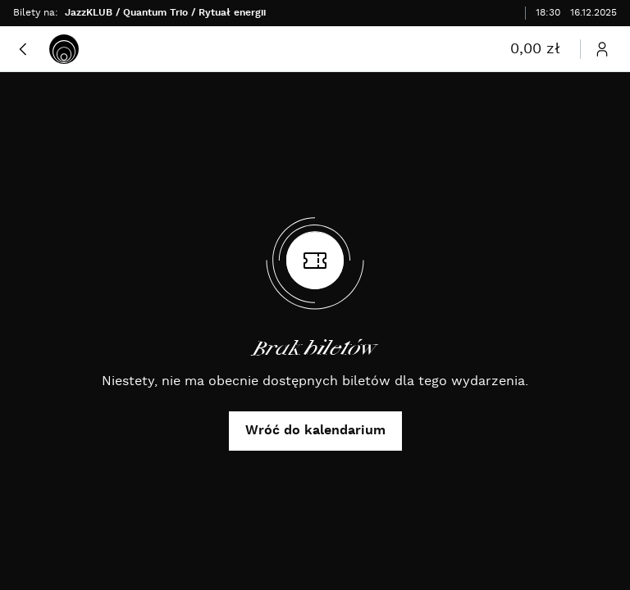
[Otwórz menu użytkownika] (602, 49)
